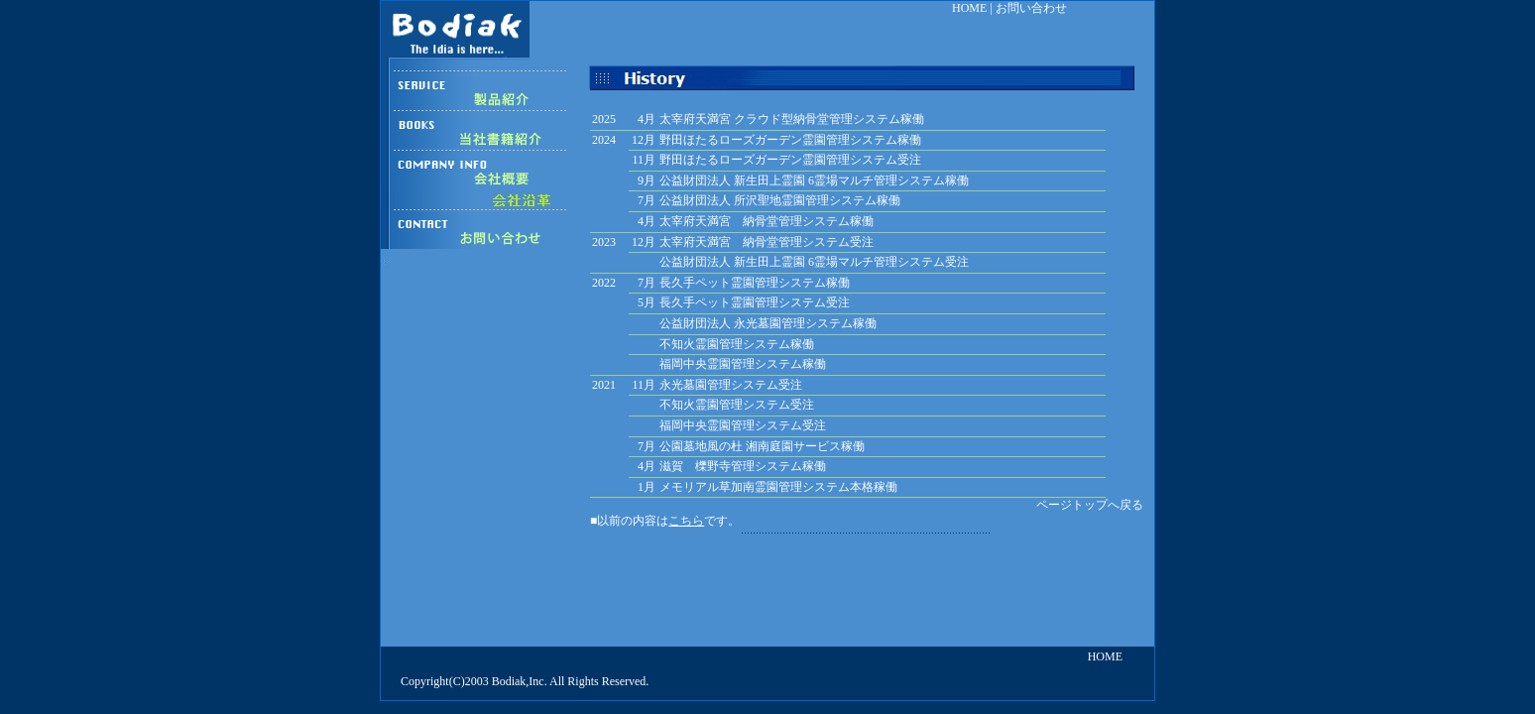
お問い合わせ (1031, 8)
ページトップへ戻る (1089, 505)
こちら (686, 521)
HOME (969, 8)
